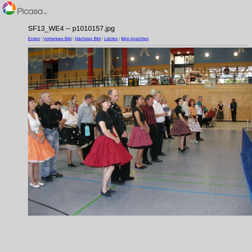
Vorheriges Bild (57, 38)
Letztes (111, 38)
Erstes (34, 38)
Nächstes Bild (87, 38)
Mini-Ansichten (135, 38)
